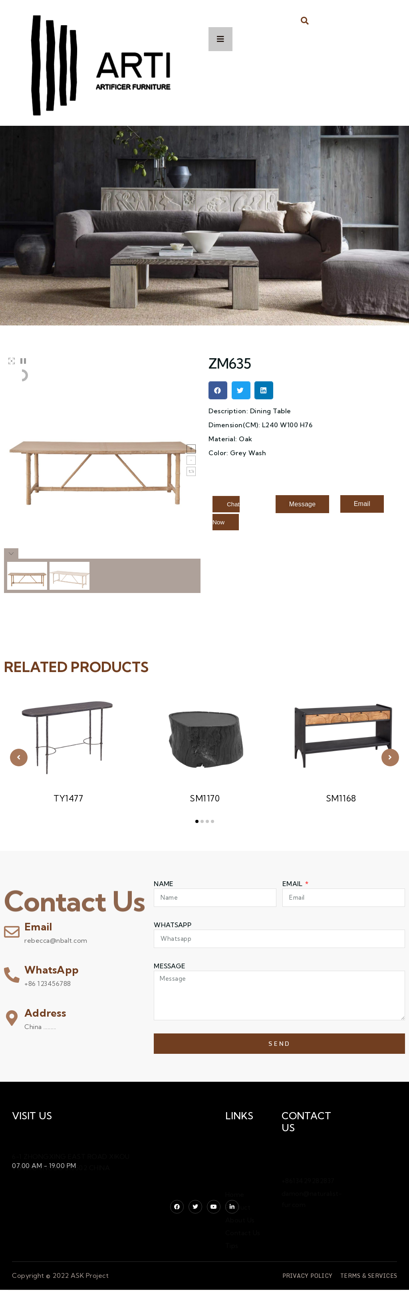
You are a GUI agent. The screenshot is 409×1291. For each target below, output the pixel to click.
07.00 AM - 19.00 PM (44, 1166)
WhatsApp (51, 969)
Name (163, 884)
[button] (305, 20)
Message (169, 966)
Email (38, 926)
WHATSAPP (172, 925)
